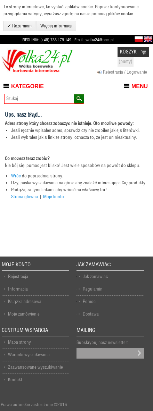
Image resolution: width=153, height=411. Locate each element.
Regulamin (93, 289)
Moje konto (53, 197)
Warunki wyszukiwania (29, 355)
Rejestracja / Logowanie (125, 72)
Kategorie (27, 86)
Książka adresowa (24, 301)
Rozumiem (21, 26)
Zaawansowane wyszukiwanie (35, 367)
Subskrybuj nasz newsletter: (102, 342)
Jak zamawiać (95, 276)
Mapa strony (19, 342)
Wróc (16, 176)
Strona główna (24, 197)
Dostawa (91, 314)
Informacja (18, 289)
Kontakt (15, 380)
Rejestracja (18, 276)
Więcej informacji (56, 26)
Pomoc (89, 301)
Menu (139, 86)
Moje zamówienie (24, 314)
